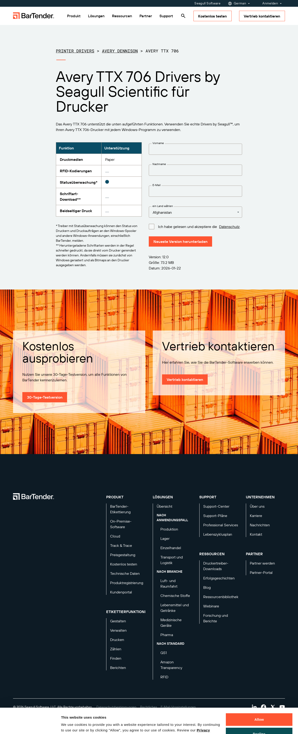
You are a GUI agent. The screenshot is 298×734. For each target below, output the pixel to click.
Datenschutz (229, 226)
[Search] (183, 16)
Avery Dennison (120, 51)
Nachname (159, 164)
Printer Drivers (75, 51)
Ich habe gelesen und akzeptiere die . (199, 226)
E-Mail (156, 185)
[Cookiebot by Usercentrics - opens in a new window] (30, 724)
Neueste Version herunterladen (180, 241)
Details (71, 725)
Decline (259, 710)
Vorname (158, 143)
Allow (259, 696)
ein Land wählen (162, 206)
